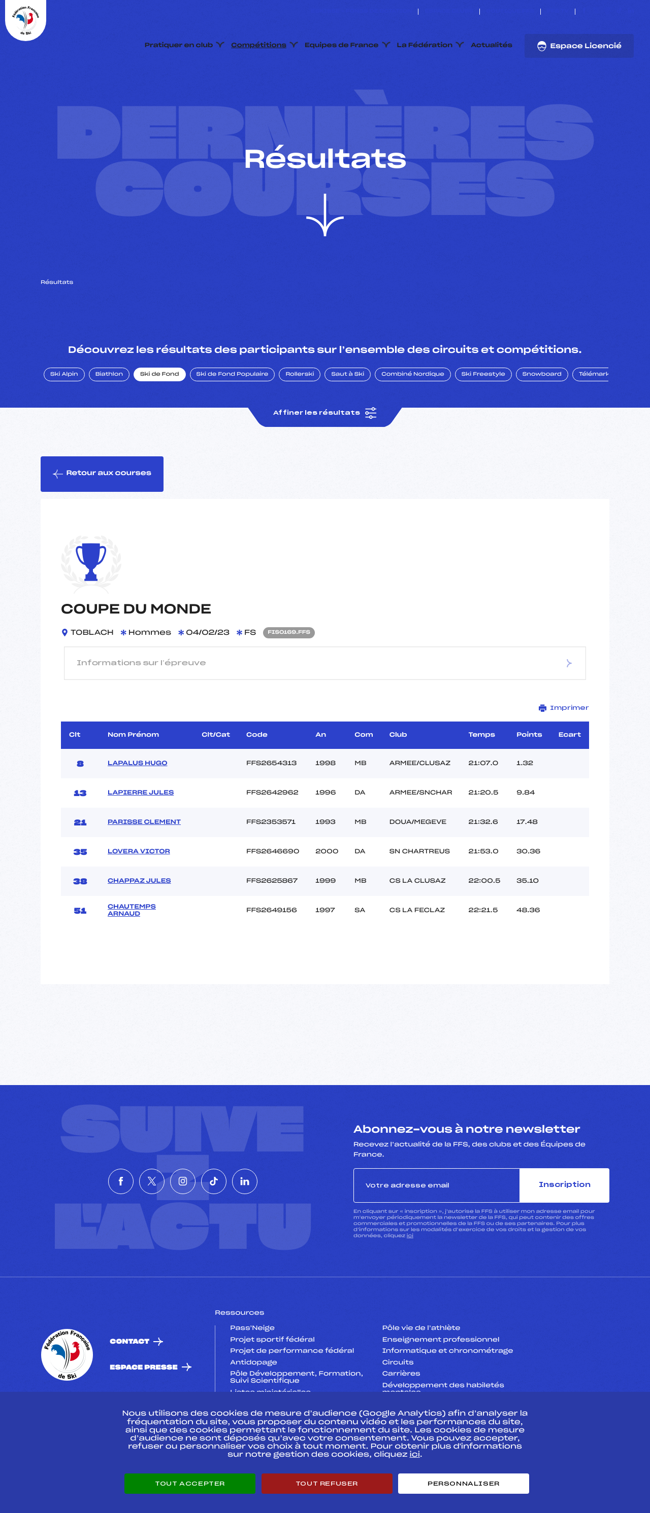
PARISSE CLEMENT (144, 870)
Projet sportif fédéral (272, 1388)
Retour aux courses (102, 522)
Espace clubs (449, 11)
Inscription (565, 1233)
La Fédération (425, 46)
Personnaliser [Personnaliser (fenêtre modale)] (464, 1484)
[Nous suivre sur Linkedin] (631, 12)
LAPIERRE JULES (141, 841)
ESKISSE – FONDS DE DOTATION (361, 11)
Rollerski (299, 422)
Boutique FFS (510, 11)
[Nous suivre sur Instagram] (607, 12)
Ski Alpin (64, 422)
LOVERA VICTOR (139, 899)
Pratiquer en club (179, 46)
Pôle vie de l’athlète (421, 1376)
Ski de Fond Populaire (233, 422)
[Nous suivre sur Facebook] (584, 12)
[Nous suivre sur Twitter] (596, 12)
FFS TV (558, 11)
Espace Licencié (579, 46)
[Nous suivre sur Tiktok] (619, 12)
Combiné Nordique (412, 422)
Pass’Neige (252, 1376)
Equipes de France (342, 46)
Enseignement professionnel (441, 1388)
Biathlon (109, 422)
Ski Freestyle (483, 422)
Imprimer (564, 756)
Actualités (491, 46)
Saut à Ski (347, 422)
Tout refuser (327, 1484)
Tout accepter (190, 1484)
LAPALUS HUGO (138, 811)
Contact (129, 1390)
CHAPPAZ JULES (139, 929)
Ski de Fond (159, 422)
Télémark (594, 422)
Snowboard (542, 422)
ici (410, 1284)
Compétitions (258, 46)
